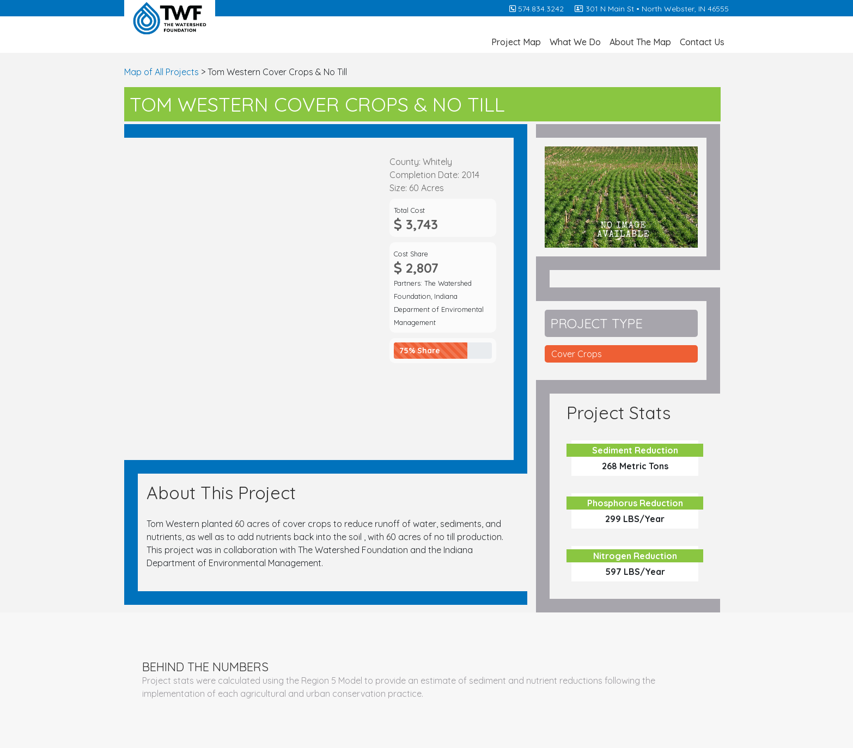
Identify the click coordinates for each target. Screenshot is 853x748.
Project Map (516, 41)
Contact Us (702, 41)
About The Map (640, 41)
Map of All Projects (161, 71)
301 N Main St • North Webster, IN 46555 (652, 9)
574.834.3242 (536, 9)
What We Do (575, 41)
